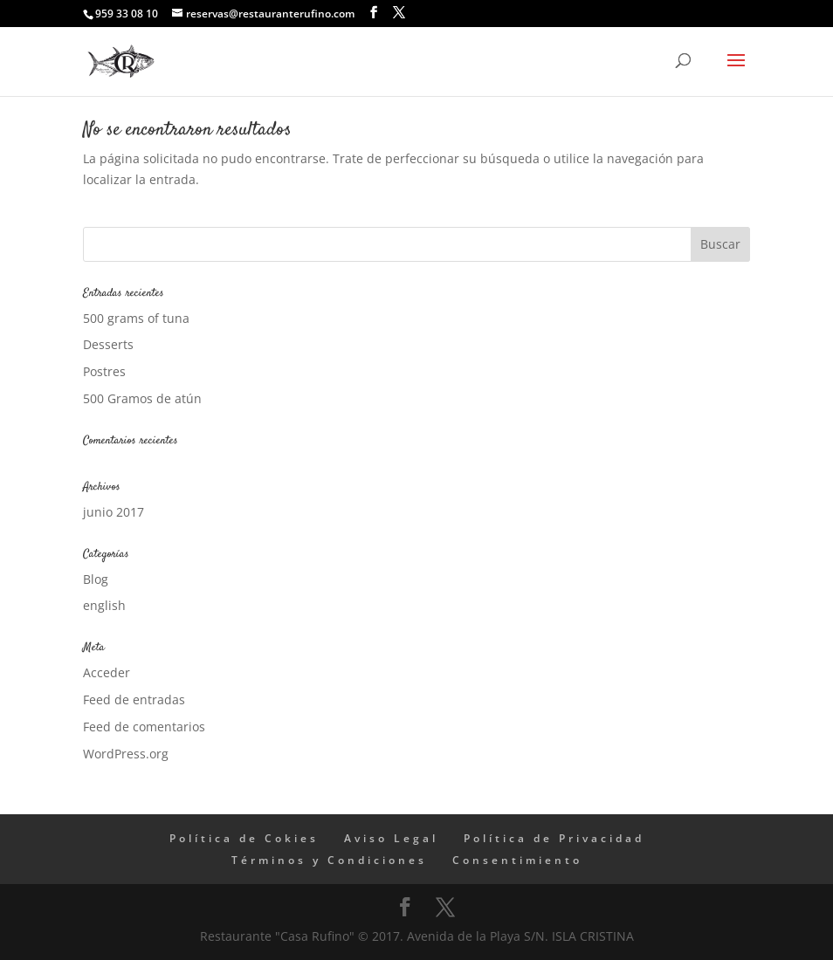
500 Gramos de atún (142, 398)
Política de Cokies (244, 838)
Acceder (106, 672)
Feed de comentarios (144, 726)
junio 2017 (113, 512)
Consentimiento (517, 860)
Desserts (108, 344)
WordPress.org (126, 753)
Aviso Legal (391, 838)
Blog (95, 579)
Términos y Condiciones (329, 860)
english (104, 605)
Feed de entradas (134, 699)
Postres (104, 371)
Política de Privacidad (554, 838)
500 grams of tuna (136, 318)
